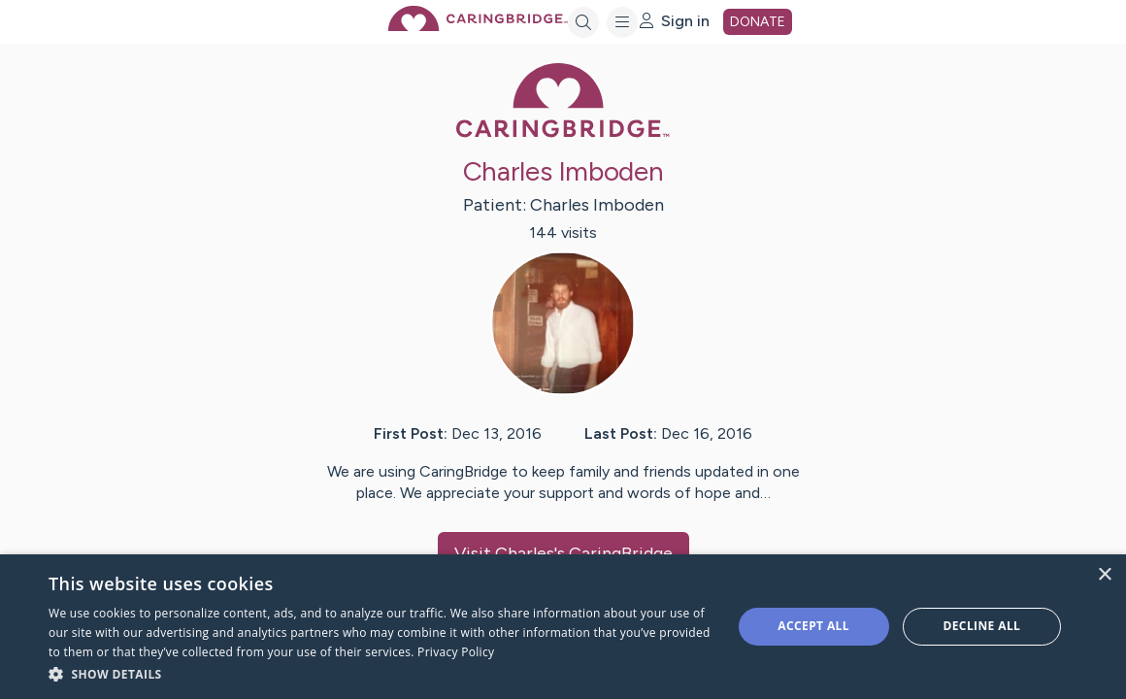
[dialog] (563, 626)
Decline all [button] (981, 625)
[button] (380, 673)
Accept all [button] (813, 625)
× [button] (1104, 575)
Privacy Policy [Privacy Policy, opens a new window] (455, 652)
